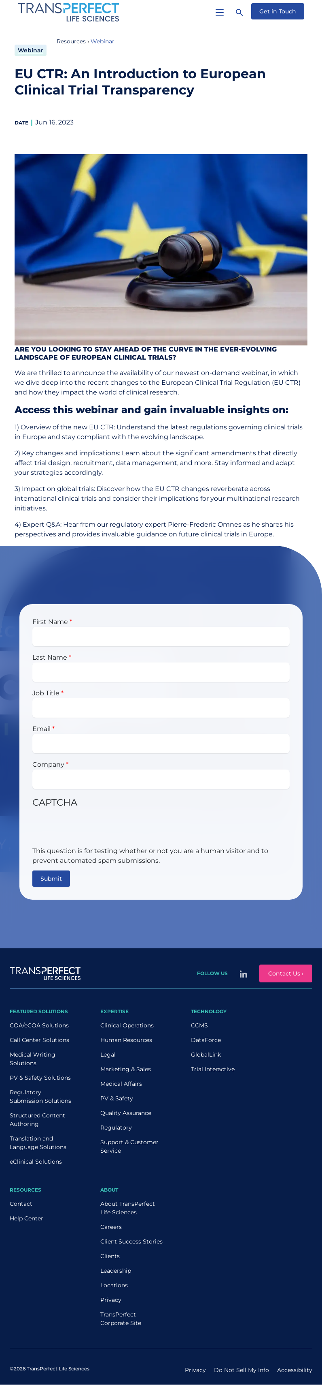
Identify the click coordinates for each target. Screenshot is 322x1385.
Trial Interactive (213, 1069)
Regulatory (116, 1127)
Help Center (26, 1218)
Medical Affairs (121, 1083)
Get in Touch (277, 11)
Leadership (115, 1270)
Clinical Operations (127, 1025)
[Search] (239, 12)
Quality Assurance (125, 1113)
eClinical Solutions (36, 1161)
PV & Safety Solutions (40, 1077)
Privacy (110, 1300)
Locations (114, 1285)
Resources (71, 41)
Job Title (45, 693)
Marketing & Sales (125, 1069)
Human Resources (126, 1040)
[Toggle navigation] (220, 12)
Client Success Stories (131, 1241)
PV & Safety (116, 1098)
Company (48, 764)
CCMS (199, 1025)
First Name (50, 622)
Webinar (30, 50)
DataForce (206, 1040)
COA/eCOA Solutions (39, 1025)
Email (41, 729)
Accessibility (294, 1370)
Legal (108, 1054)
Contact (21, 1203)
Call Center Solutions (39, 1040)
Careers (111, 1227)
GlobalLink (206, 1054)
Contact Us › (285, 973)
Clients (110, 1256)
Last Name (49, 657)
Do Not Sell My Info (241, 1370)
